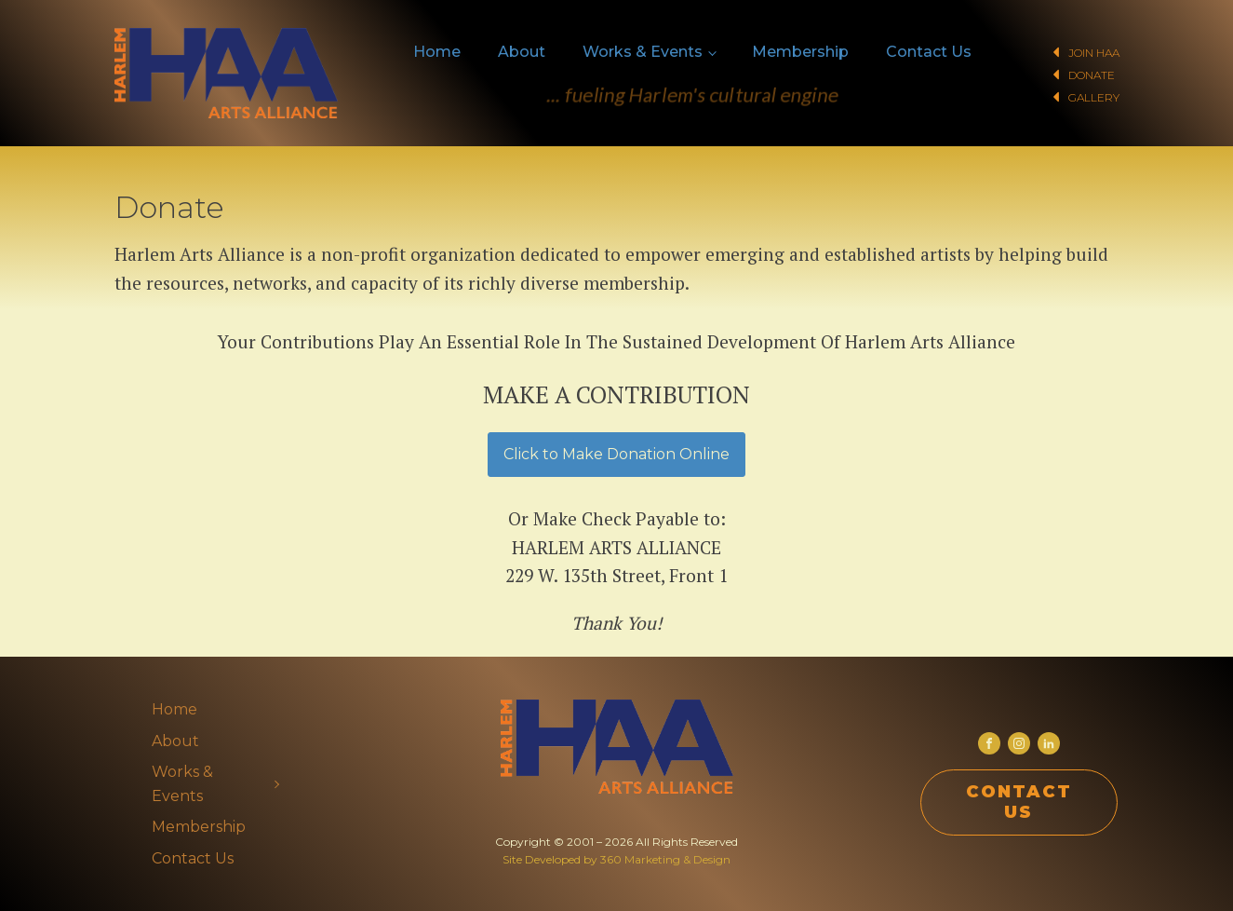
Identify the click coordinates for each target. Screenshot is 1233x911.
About (521, 52)
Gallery (1093, 97)
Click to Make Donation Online (616, 454)
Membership (800, 52)
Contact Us (929, 52)
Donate (1091, 75)
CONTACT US (1019, 802)
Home (437, 52)
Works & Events (643, 52)
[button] (1058, 52)
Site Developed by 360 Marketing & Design (616, 859)
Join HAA (1093, 53)
